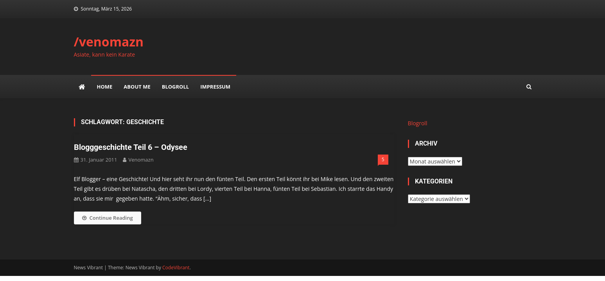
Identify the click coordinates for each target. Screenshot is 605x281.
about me (137, 86)
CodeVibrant (176, 267)
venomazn (140, 159)
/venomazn (109, 41)
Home (105, 86)
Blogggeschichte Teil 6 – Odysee (130, 147)
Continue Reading (107, 217)
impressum (215, 86)
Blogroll (175, 86)
